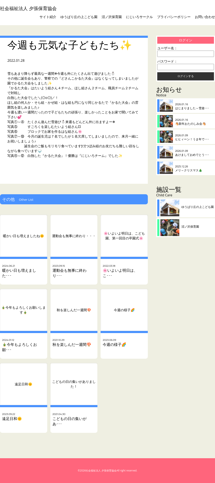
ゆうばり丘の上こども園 (78, 16)
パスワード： (167, 61)
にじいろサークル (139, 16)
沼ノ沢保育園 (112, 16)
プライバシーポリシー (174, 16)
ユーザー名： (167, 48)
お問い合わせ (205, 16)
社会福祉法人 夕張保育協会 (28, 8)
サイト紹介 (47, 16)
